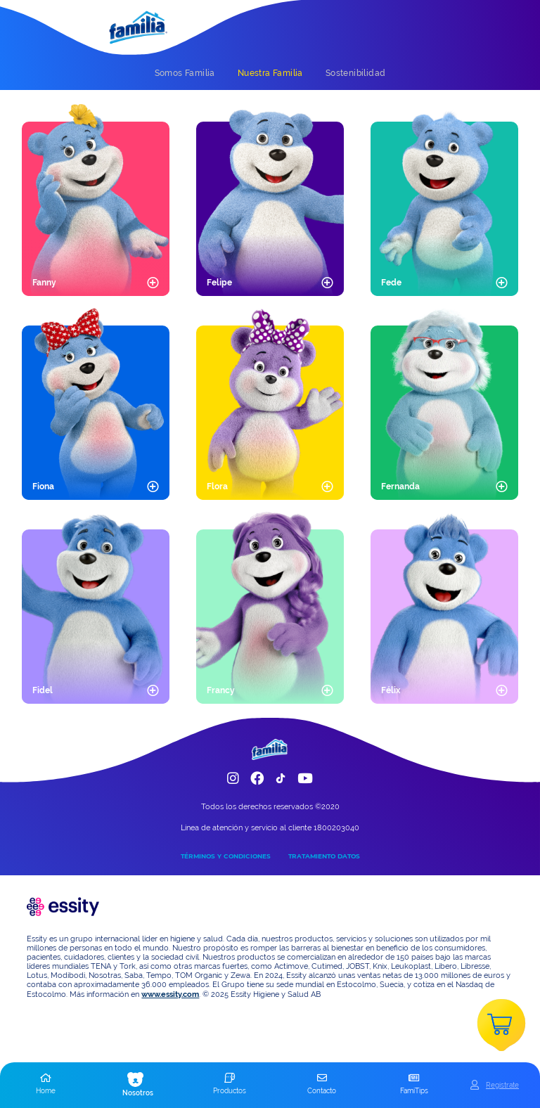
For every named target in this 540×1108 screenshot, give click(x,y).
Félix (390, 690)
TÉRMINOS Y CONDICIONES (226, 856)
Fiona (43, 486)
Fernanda (400, 486)
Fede (391, 282)
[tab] (184, 73)
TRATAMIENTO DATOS (324, 856)
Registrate (502, 1085)
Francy (221, 690)
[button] (46, 1085)
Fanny (44, 282)
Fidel (42, 690)
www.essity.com (170, 994)
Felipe (219, 282)
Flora (217, 486)
